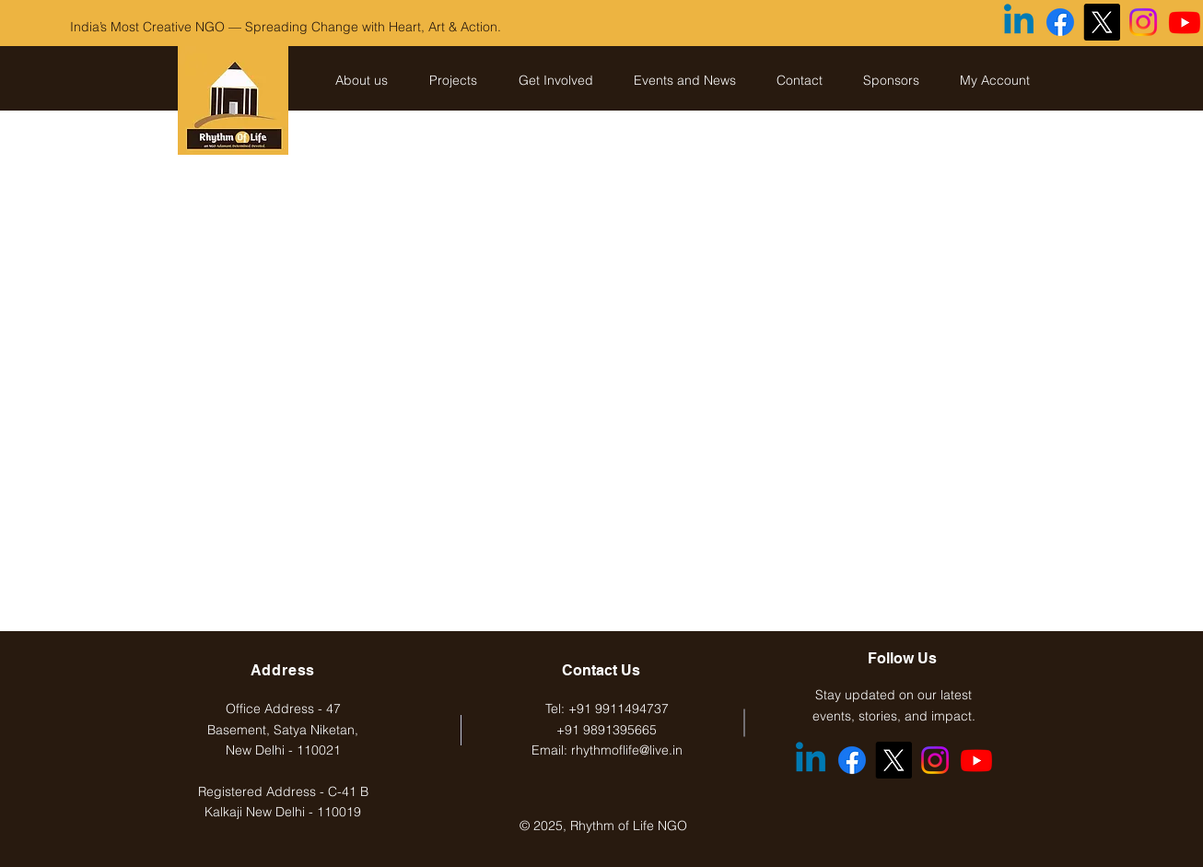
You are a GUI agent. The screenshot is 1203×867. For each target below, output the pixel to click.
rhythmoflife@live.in (627, 750)
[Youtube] (1184, 22)
